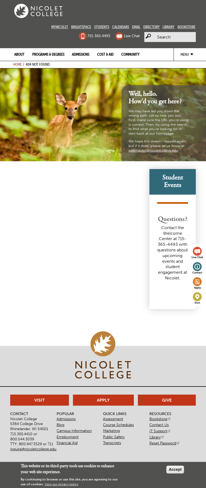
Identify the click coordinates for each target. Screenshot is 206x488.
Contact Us (159, 424)
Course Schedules (118, 424)
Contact (197, 272)
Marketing (111, 430)
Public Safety (114, 436)
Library (168, 26)
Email (136, 26)
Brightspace (81, 26)
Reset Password (164, 443)
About (19, 54)
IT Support (160, 431)
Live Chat (132, 35)
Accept (175, 470)
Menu (185, 54)
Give (167, 400)
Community (130, 54)
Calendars (120, 26)
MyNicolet (59, 26)
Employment (68, 436)
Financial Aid (67, 442)
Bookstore (186, 26)
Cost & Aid (105, 54)
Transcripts (112, 442)
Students (101, 26)
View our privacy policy (61, 485)
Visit (197, 302)
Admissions (80, 54)
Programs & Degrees (48, 54)
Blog (60, 424)
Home (17, 64)
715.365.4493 (98, 35)
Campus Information (74, 430)
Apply (197, 287)
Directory (151, 26)
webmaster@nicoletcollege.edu (153, 150)
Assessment (113, 418)
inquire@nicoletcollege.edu (33, 449)
